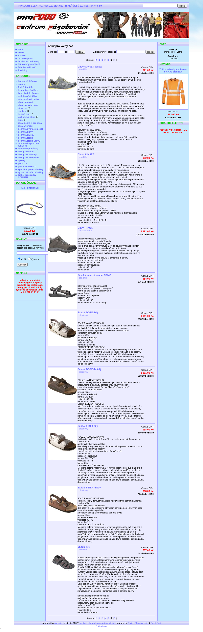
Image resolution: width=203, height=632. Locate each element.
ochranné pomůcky (28, 148)
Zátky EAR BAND (30, 188)
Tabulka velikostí (26, 67)
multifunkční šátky (27, 96)
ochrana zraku (25, 138)
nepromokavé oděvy (28, 99)
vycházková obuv (26, 117)
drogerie (22, 84)
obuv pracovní (25, 102)
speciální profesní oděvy (30, 169)
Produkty (23, 70)
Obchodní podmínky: (29, 61)
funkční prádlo (25, 87)
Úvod (21, 49)
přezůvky (22, 108)
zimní (20, 120)
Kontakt (22, 55)
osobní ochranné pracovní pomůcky (97, 623)
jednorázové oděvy (28, 90)
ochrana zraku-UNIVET (30, 141)
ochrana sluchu (26, 135)
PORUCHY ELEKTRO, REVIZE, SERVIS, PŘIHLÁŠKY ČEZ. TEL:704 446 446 (60, 5)
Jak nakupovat (25, 58)
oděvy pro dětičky (27, 154)
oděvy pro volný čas (28, 157)
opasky (22, 160)
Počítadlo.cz (101, 626)
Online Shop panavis (138, 623)
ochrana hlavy (25, 132)
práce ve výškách (27, 166)
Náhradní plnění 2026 (29, 64)
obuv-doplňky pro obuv (30, 123)
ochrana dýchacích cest (30, 129)
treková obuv (24, 114)
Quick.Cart (156, 623)
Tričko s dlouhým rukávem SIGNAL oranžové (173, 70)
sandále (22, 111)
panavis (59, 623)
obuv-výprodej (25, 126)
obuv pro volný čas (28, 105)
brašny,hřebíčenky (27, 81)
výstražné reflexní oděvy (30, 172)
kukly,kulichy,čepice (28, 93)
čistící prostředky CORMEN (27, 176)
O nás (21, 52)
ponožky (22, 163)
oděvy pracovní (26, 151)
